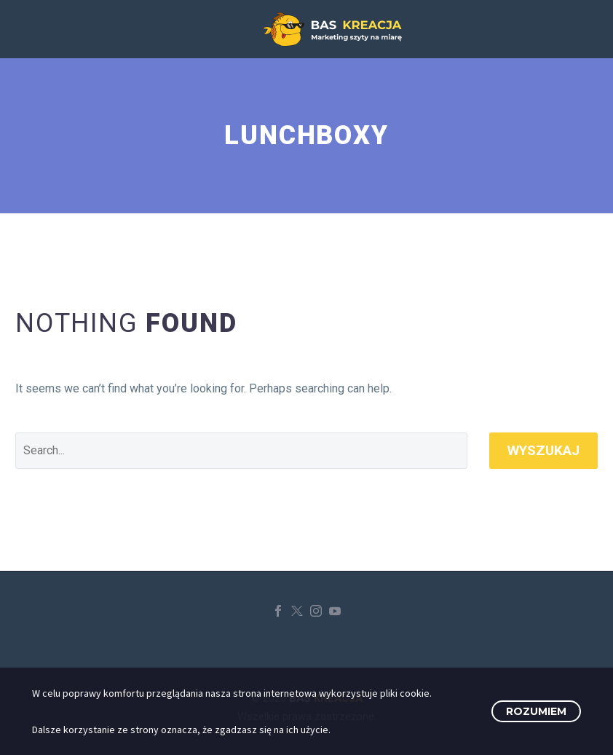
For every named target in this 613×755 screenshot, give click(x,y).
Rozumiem (536, 711)
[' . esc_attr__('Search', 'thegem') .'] (241, 450)
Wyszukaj (543, 450)
